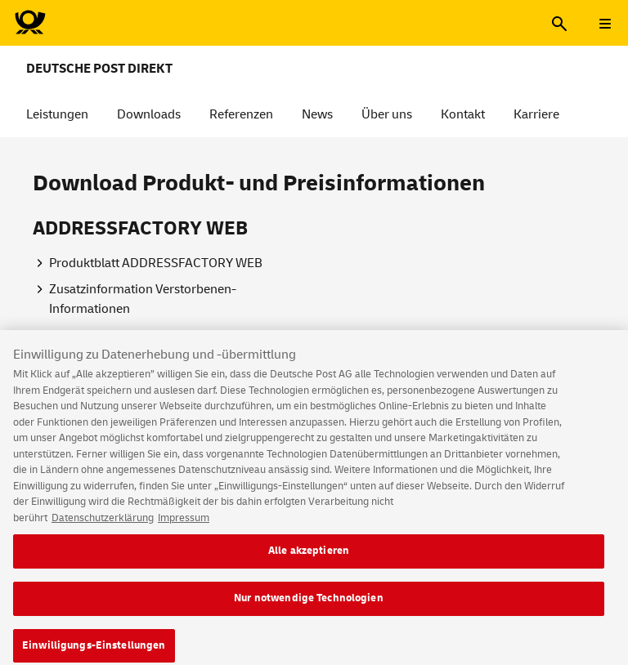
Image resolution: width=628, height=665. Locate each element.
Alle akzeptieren (308, 562)
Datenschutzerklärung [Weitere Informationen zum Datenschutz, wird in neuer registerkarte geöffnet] (103, 529)
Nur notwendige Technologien (309, 610)
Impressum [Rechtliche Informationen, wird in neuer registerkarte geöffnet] (183, 529)
